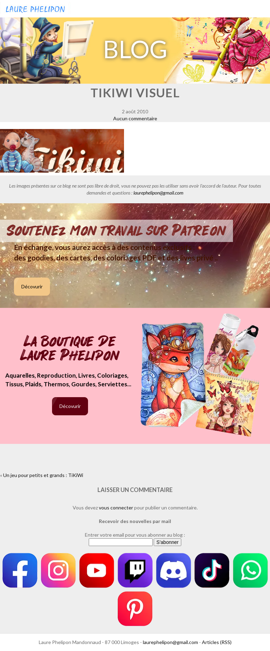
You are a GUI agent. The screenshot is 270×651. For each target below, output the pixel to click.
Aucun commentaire (135, 118)
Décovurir (32, 286)
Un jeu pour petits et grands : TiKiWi (43, 475)
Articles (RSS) (217, 642)
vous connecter (116, 507)
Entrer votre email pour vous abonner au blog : (135, 535)
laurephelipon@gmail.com (158, 193)
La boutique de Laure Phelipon (70, 349)
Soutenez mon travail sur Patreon (116, 231)
